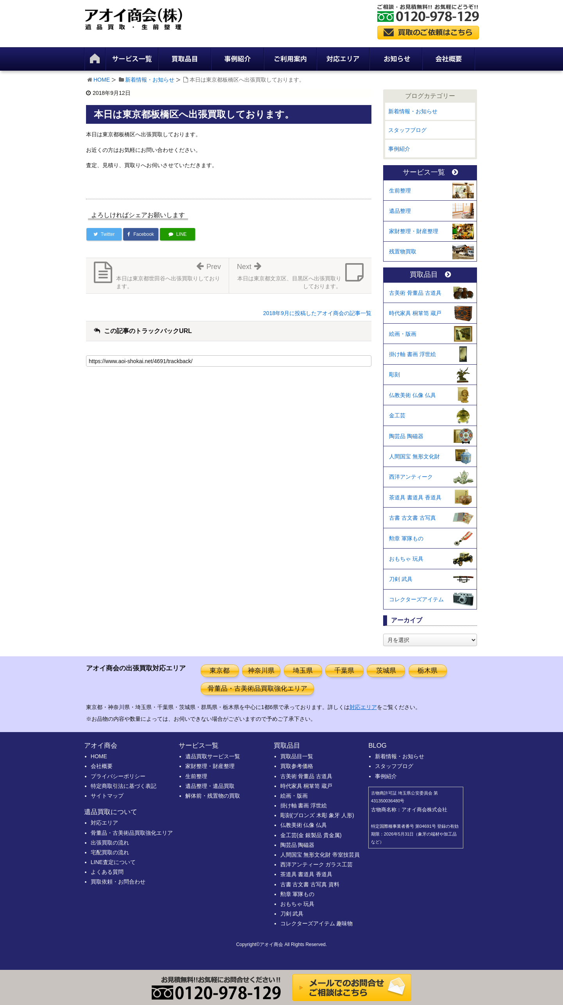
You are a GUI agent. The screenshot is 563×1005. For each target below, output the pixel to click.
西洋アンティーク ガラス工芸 (316, 864)
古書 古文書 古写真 (412, 518)
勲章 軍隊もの (406, 538)
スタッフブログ (407, 130)
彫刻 (394, 374)
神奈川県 (261, 670)
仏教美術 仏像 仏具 (412, 395)
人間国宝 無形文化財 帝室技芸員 (320, 855)
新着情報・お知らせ (149, 80)
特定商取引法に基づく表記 (123, 786)
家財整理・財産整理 (413, 231)
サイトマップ (107, 796)
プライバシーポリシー (118, 776)
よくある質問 (107, 872)
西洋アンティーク (411, 477)
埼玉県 (303, 670)
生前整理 (400, 190)
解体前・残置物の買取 (212, 796)
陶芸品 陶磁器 (406, 436)
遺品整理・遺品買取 (210, 786)
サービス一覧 (430, 172)
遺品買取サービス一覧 (212, 756)
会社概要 (102, 766)
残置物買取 (402, 251)
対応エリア (363, 707)
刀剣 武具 (400, 579)
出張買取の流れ (110, 842)
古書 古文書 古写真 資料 (310, 884)
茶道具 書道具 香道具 (415, 497)
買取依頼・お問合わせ (118, 881)
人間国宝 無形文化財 (414, 456)
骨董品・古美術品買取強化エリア (257, 688)
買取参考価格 (296, 766)
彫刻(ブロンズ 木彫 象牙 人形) (317, 815)
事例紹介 (399, 149)
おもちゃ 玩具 (406, 559)
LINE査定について (113, 862)
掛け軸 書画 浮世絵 (412, 354)
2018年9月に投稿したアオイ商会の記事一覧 (317, 313)
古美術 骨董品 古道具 (415, 293)
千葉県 (344, 670)
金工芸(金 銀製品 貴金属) (311, 835)
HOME (101, 80)
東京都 (220, 670)
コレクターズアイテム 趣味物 (316, 923)
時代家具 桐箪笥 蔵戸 (415, 313)
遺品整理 (400, 211)
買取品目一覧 (296, 756)
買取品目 (430, 274)
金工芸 (397, 415)
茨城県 (386, 670)
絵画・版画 (402, 334)
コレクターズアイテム (416, 599)
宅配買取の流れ (110, 852)
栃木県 (427, 670)
